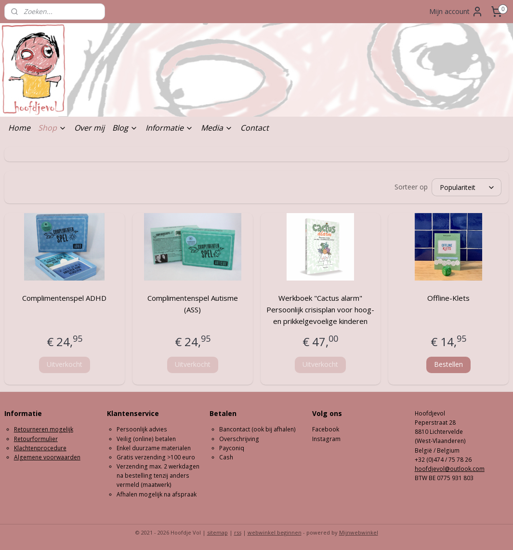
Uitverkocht (64, 364)
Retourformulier (36, 439)
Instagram (326, 439)
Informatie (169, 127)
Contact (254, 127)
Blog (125, 127)
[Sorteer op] (466, 187)
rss (237, 532)
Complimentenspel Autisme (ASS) (192, 303)
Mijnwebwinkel (358, 532)
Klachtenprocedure (40, 448)
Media (217, 127)
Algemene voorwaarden (47, 457)
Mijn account (456, 11)
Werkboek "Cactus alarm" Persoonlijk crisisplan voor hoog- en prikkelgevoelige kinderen (320, 309)
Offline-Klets (448, 298)
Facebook (325, 429)
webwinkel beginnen (275, 532)
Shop (52, 127)
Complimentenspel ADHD (64, 298)
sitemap (217, 532)
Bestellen (448, 364)
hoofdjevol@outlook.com (450, 469)
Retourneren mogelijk (43, 429)
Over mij (89, 127)
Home (19, 127)
